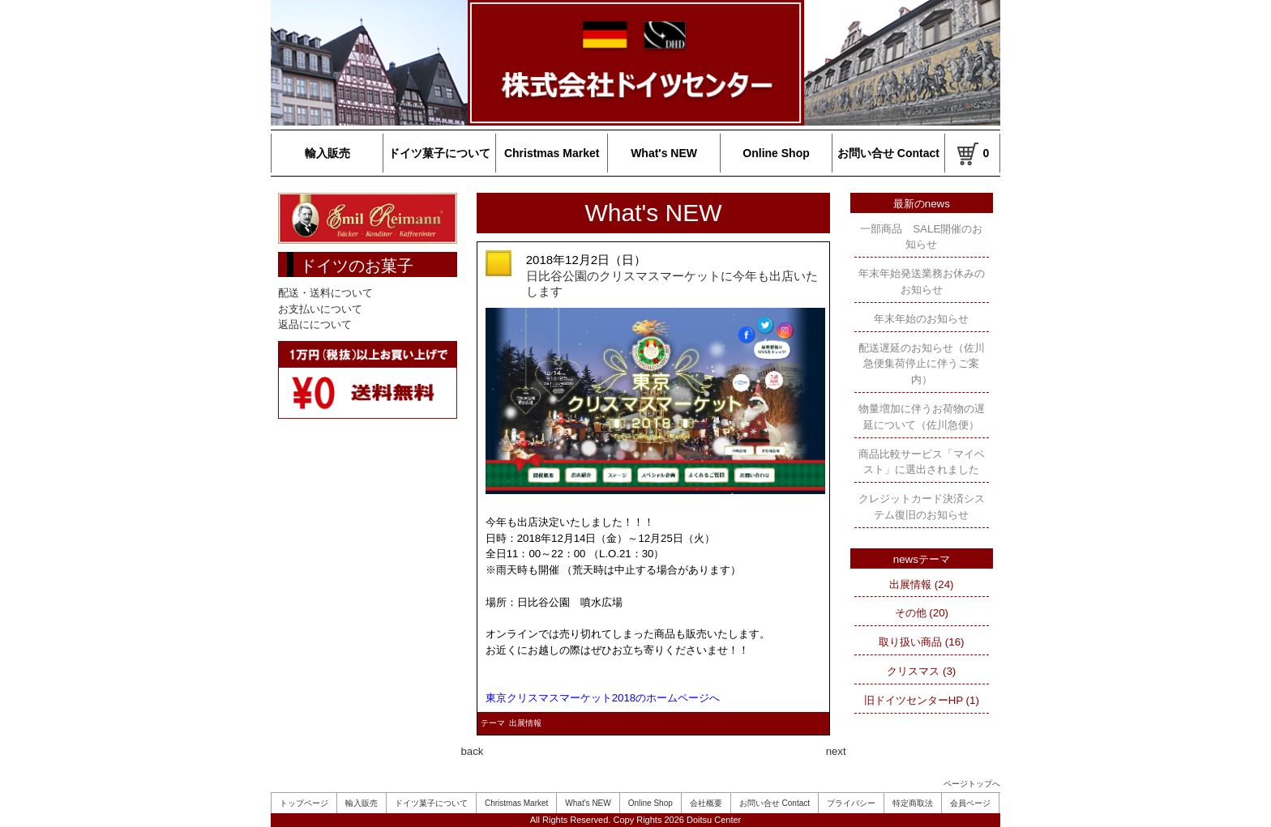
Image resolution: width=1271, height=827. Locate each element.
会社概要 (706, 803)
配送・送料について (325, 293)
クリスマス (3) (921, 671)
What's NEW (664, 153)
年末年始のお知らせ (921, 319)
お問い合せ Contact (888, 153)
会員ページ (970, 803)
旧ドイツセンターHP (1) (921, 700)
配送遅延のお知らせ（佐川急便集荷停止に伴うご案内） (921, 364)
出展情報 (525, 722)
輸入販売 (327, 153)
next (836, 751)
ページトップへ (972, 783)
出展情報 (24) (921, 584)
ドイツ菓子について (439, 153)
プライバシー (851, 803)
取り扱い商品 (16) (921, 642)
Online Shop (775, 153)
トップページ (304, 803)
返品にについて (315, 324)
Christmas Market (552, 153)
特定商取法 (912, 803)
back (472, 751)
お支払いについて (320, 309)
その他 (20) (921, 613)
